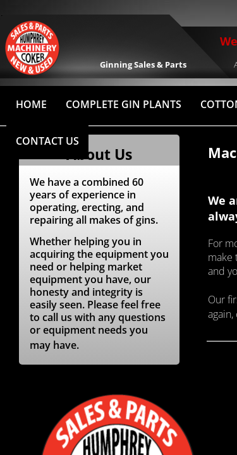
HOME (31, 104)
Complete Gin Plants (123, 104)
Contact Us (47, 141)
